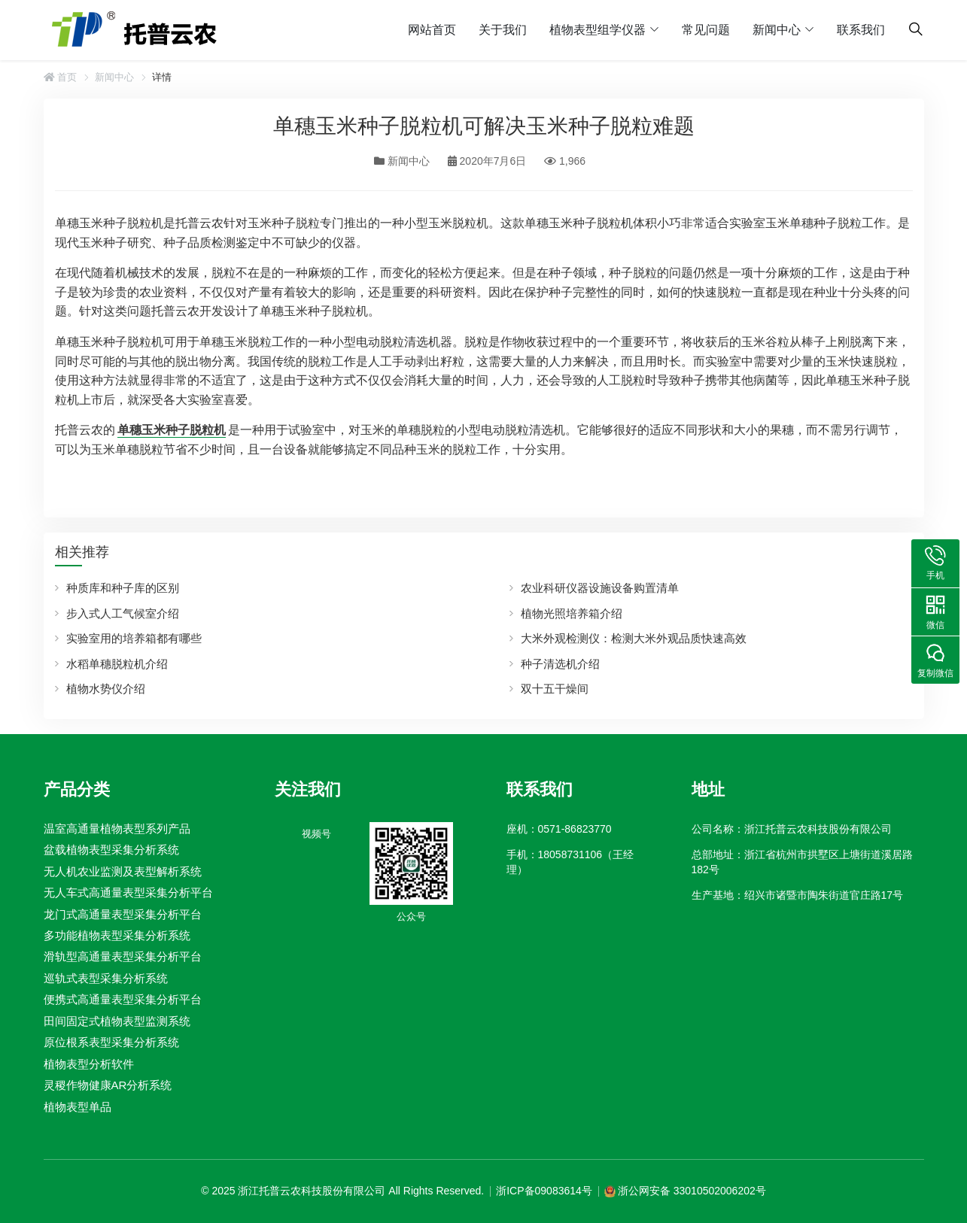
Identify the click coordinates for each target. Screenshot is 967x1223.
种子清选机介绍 (560, 663)
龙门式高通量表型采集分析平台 (123, 913)
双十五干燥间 (554, 688)
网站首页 (432, 29)
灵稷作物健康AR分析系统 (108, 1085)
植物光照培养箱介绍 (571, 613)
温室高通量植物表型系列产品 (117, 828)
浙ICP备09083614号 (544, 1191)
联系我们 (861, 29)
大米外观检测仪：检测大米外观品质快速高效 (634, 638)
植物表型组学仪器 (597, 29)
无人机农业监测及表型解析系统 (123, 871)
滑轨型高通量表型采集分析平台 (123, 956)
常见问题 (706, 29)
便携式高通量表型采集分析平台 (123, 999)
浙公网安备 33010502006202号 (692, 1191)
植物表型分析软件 (89, 1064)
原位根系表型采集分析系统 (111, 1042)
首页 (61, 77)
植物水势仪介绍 (105, 688)
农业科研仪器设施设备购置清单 (600, 587)
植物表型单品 (77, 1106)
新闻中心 (777, 29)
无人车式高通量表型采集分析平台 (128, 892)
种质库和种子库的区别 (122, 587)
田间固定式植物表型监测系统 (117, 1021)
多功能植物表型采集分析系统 (117, 935)
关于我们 (503, 29)
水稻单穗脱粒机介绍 (117, 663)
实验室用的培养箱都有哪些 (134, 638)
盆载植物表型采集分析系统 (111, 849)
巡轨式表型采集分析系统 (106, 978)
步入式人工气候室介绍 (122, 613)
